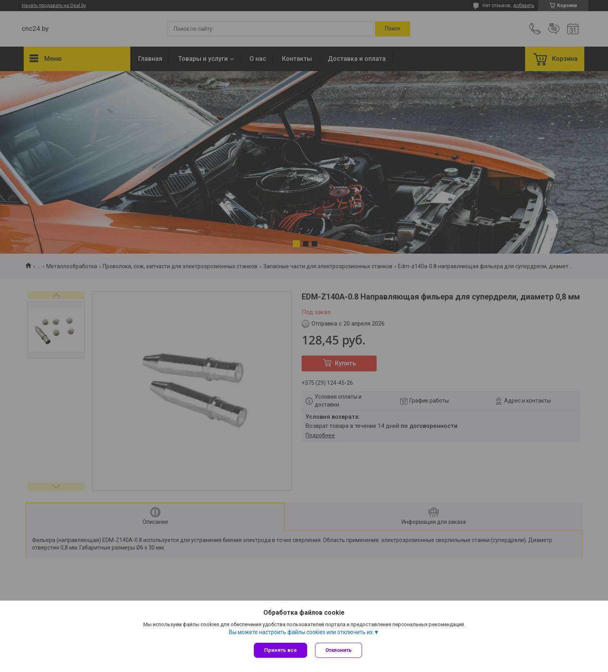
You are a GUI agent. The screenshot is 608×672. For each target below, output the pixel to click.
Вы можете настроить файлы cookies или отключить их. (301, 632)
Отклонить (338, 650)
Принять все (280, 650)
